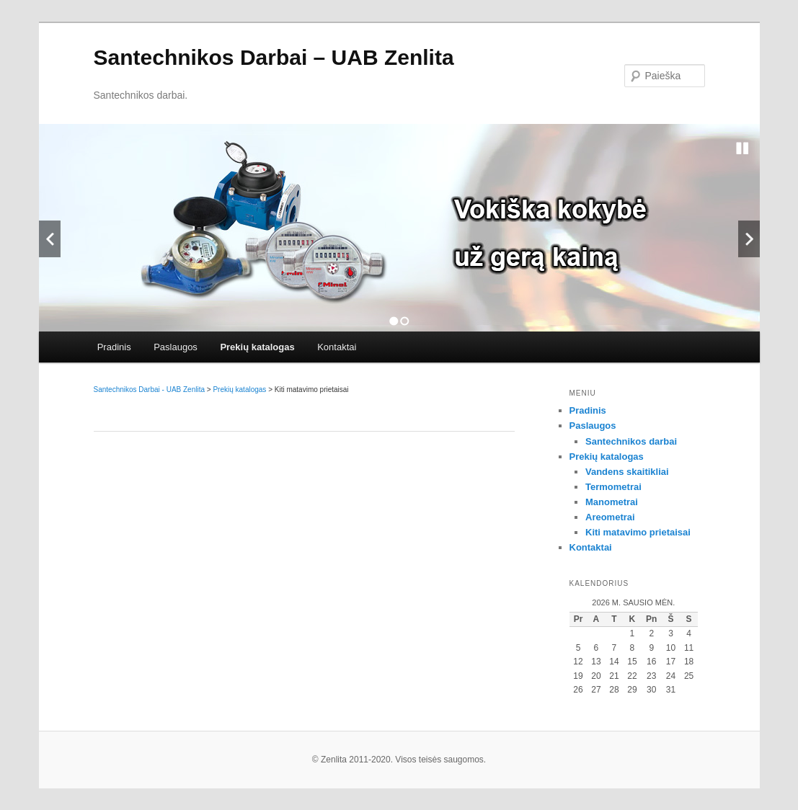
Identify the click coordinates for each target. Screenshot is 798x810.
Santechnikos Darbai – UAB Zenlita (274, 57)
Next (749, 239)
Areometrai (610, 517)
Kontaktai (336, 347)
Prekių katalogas (257, 347)
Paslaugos (176, 347)
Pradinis (114, 347)
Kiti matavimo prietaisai (638, 532)
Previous (50, 239)
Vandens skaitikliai (627, 471)
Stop (742, 148)
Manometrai (611, 502)
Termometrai (613, 486)
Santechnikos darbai (631, 441)
